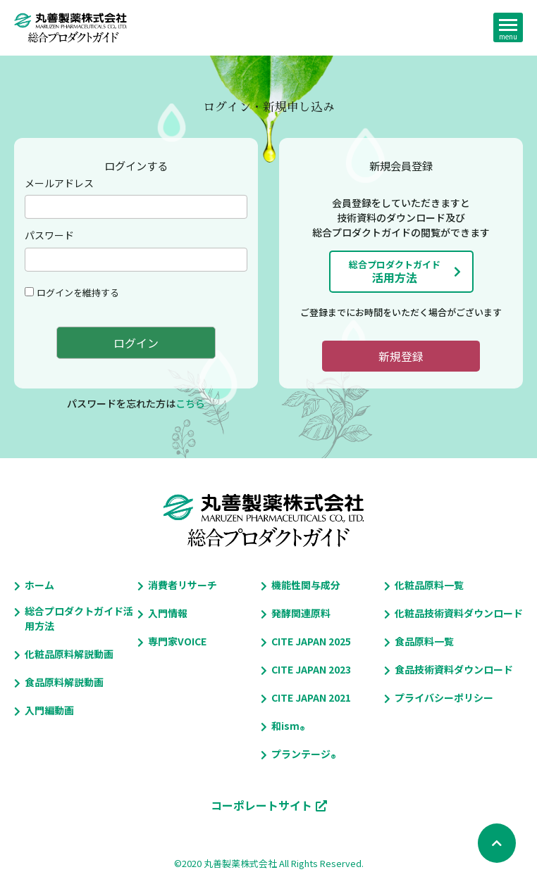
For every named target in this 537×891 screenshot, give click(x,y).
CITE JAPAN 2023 (311, 669)
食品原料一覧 (424, 641)
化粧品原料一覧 (429, 585)
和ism (285, 726)
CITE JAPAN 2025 (311, 641)
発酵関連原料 (301, 613)
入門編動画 (49, 710)
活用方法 (394, 272)
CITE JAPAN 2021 (311, 697)
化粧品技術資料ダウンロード (459, 613)
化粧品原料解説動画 (69, 654)
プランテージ (301, 754)
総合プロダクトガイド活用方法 (79, 618)
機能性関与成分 (305, 585)
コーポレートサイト (261, 805)
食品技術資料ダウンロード (454, 669)
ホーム (39, 585)
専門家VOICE (177, 641)
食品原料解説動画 (64, 682)
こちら (190, 403)
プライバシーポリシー (444, 697)
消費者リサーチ (182, 585)
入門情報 (167, 613)
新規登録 (401, 356)
